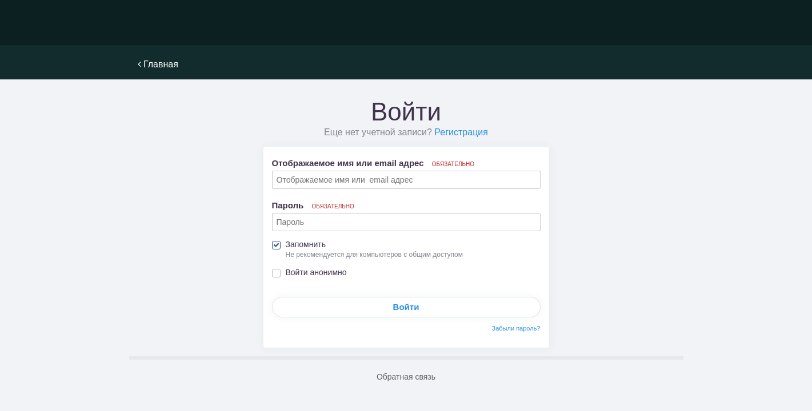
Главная (158, 64)
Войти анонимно (316, 272)
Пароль (313, 205)
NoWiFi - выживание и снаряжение (189, 22)
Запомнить (306, 244)
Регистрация (461, 132)
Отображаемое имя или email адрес (373, 163)
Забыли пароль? (516, 328)
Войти (406, 307)
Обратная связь (406, 376)
